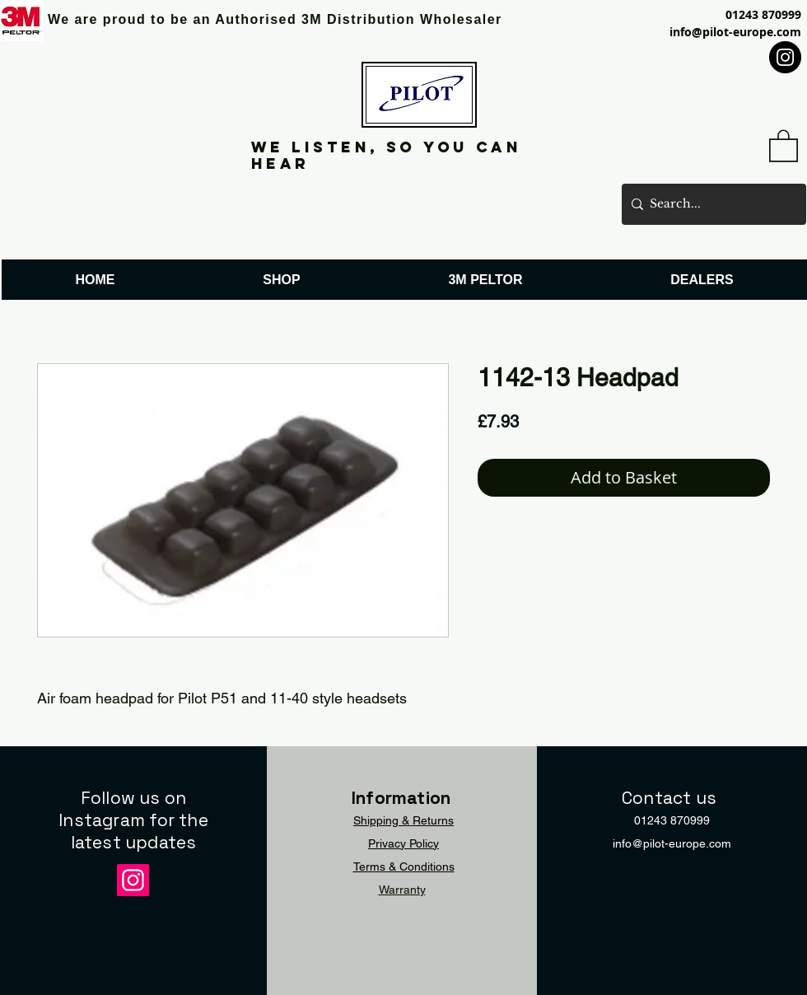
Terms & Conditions (404, 866)
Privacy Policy (403, 843)
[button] (783, 145)
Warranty (402, 889)
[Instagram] (785, 57)
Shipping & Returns (403, 820)
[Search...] (711, 204)
